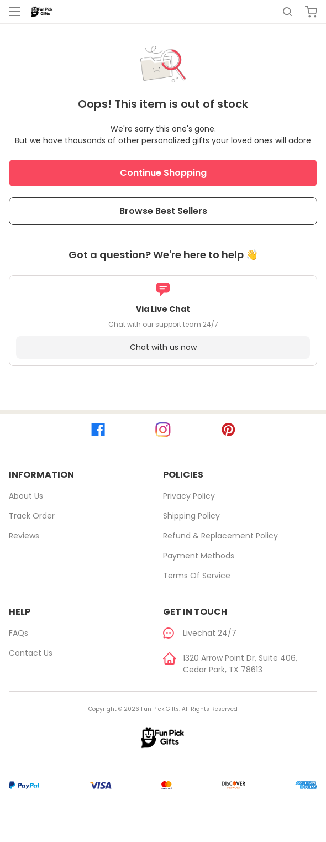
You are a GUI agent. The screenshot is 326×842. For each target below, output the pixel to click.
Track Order (32, 515)
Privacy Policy (189, 495)
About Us (26, 495)
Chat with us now (163, 347)
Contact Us (30, 652)
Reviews (24, 535)
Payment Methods (198, 555)
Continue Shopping (163, 172)
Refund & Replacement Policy (220, 535)
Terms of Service (196, 575)
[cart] (311, 12)
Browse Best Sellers (163, 211)
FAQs (18, 633)
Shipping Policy (191, 515)
